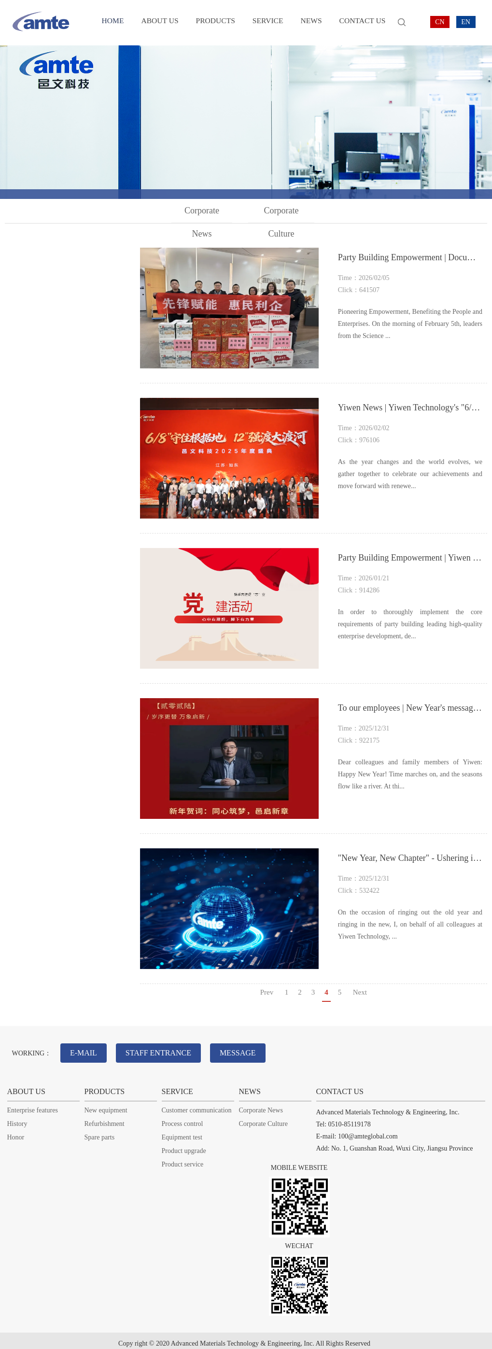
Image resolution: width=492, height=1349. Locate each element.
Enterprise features (32, 1104)
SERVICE (265, 23)
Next (360, 992)
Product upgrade (184, 1145)
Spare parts (99, 1131)
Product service (183, 1158)
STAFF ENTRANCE (166, 1050)
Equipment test (182, 1131)
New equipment (105, 1104)
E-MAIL (86, 1050)
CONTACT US (358, 23)
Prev (267, 992)
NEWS (307, 23)
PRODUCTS (214, 23)
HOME (113, 23)
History (17, 1118)
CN (439, 22)
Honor (16, 1131)
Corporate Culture (282, 214)
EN (465, 22)
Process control (182, 1118)
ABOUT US (160, 23)
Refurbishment (104, 1118)
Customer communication (197, 1104)
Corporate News (202, 214)
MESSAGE (252, 1050)
